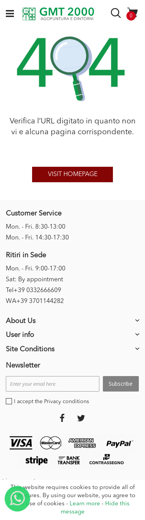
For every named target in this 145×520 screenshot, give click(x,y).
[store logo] (58, 14)
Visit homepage (72, 174)
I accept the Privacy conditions (51, 401)
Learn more (85, 504)
